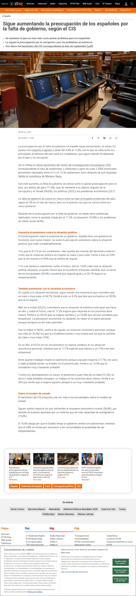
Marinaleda (54, 509)
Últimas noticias (85, 514)
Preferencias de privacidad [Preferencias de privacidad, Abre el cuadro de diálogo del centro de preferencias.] (120, 580)
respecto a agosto (41, 150)
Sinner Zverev (17, 509)
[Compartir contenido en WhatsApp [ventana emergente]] (110, 137)
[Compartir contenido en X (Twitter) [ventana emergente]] (98, 137)
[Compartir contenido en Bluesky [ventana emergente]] (104, 137)
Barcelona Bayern (36, 509)
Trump (122, 509)
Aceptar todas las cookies (120, 562)
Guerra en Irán (108, 509)
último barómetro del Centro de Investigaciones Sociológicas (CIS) (73, 165)
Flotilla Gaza (48, 514)
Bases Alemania (66, 514)
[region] (68, 571)
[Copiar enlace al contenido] (116, 137)
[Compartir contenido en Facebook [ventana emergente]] (92, 137)
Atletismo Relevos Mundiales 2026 (80, 509)
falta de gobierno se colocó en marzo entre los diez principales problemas (64, 198)
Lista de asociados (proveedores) (74, 572)
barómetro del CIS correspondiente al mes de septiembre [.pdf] (57, 46)
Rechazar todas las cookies (120, 571)
